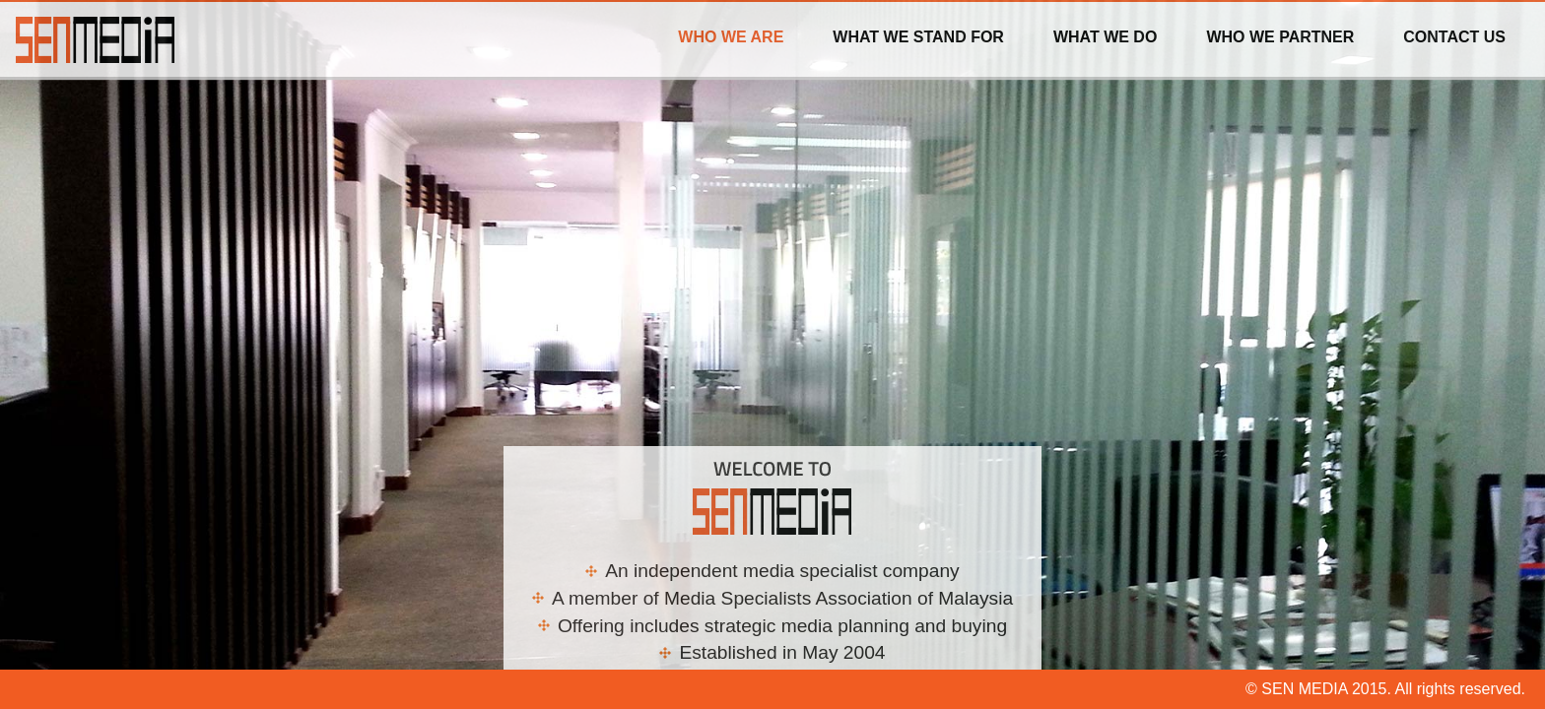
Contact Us (1454, 37)
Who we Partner (1280, 37)
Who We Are (730, 37)
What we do (1105, 37)
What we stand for (918, 37)
